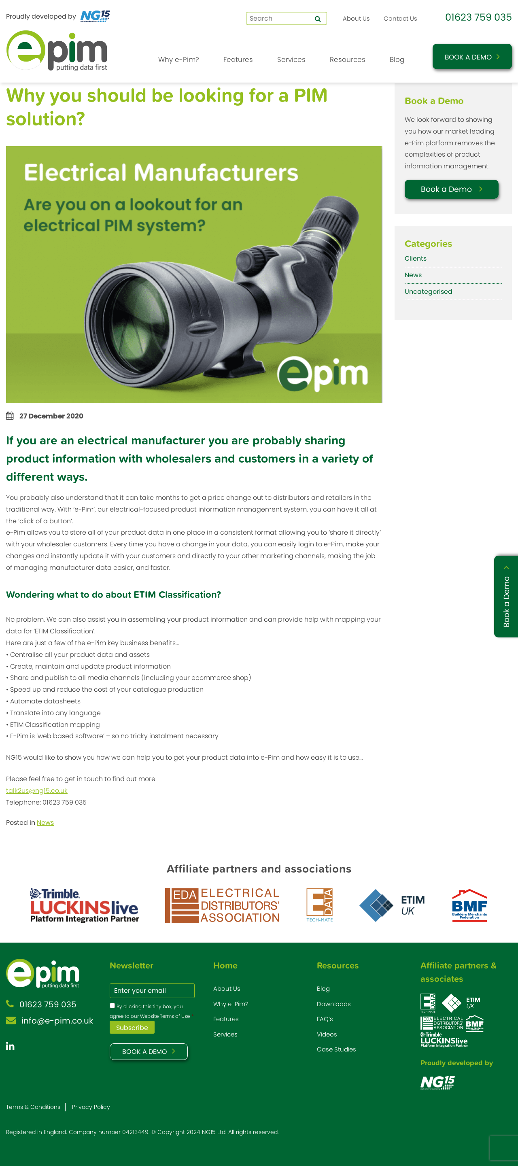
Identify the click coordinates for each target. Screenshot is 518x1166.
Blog (397, 59)
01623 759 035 (478, 17)
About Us (356, 18)
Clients (416, 258)
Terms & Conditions (33, 1107)
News (45, 822)
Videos (327, 1034)
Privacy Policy (91, 1107)
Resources (347, 59)
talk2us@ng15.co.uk (37, 790)
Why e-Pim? (178, 59)
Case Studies (336, 1049)
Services (291, 59)
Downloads (334, 1004)
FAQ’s (325, 1019)
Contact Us (400, 18)
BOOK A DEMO (144, 1051)
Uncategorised (428, 291)
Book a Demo (468, 57)
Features (238, 59)
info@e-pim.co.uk (57, 1020)
